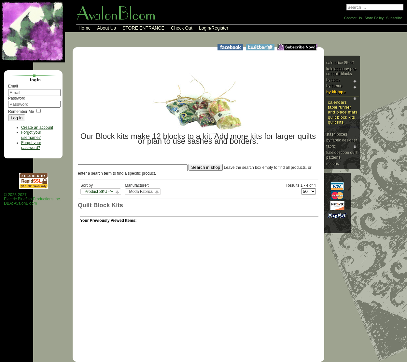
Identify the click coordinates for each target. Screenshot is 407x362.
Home (84, 28)
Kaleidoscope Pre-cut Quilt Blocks (341, 71)
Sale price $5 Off (340, 62)
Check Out (181, 28)
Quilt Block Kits (341, 117)
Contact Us (353, 18)
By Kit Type (335, 92)
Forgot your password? (31, 145)
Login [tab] (33, 79)
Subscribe (394, 18)
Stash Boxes (336, 134)
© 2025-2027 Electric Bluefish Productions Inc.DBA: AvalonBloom (32, 199)
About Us (106, 28)
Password (16, 98)
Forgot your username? (31, 135)
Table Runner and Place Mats (342, 109)
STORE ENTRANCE (143, 28)
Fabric (331, 146)
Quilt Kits (336, 122)
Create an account (37, 127)
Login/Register (213, 28)
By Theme (334, 86)
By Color (333, 80)
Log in (16, 117)
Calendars (337, 102)
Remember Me (21, 111)
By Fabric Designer (341, 140)
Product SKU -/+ (99, 191)
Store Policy (374, 18)
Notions (332, 163)
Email (13, 86)
